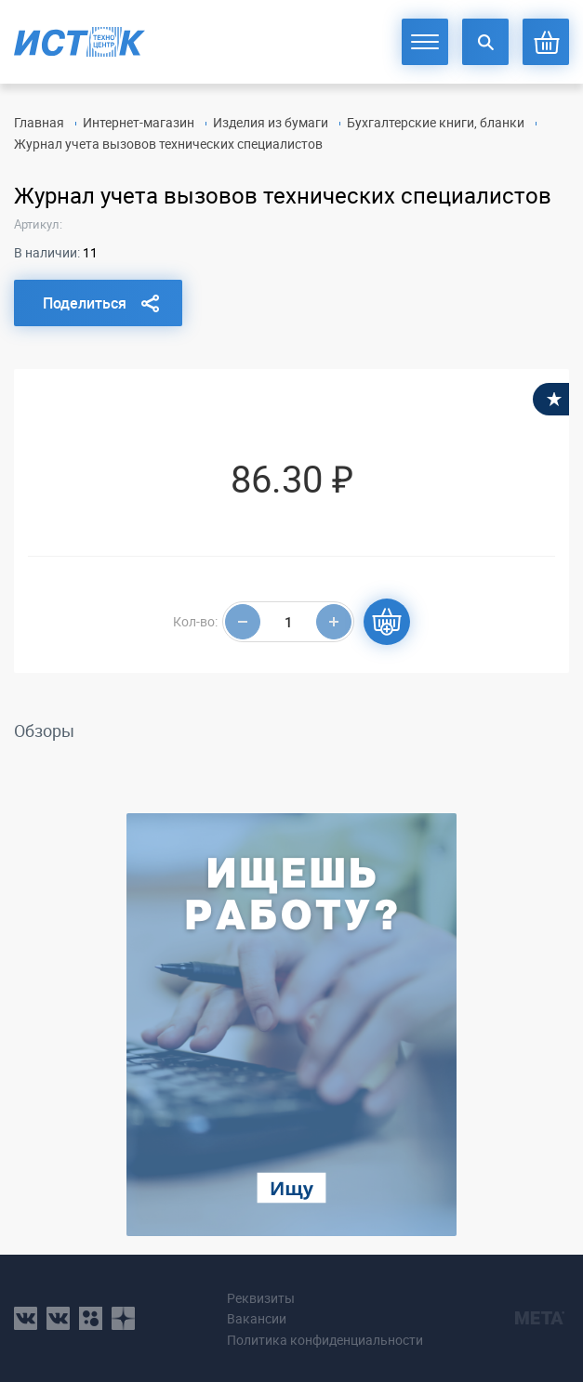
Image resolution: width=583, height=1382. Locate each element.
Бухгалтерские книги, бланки (435, 122)
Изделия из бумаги (270, 122)
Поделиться (84, 303)
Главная (39, 122)
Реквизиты (261, 1298)
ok (90, 1318)
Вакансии (256, 1318)
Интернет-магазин (138, 122)
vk (25, 1318)
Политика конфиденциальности (325, 1340)
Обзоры (44, 730)
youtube (123, 1318)
